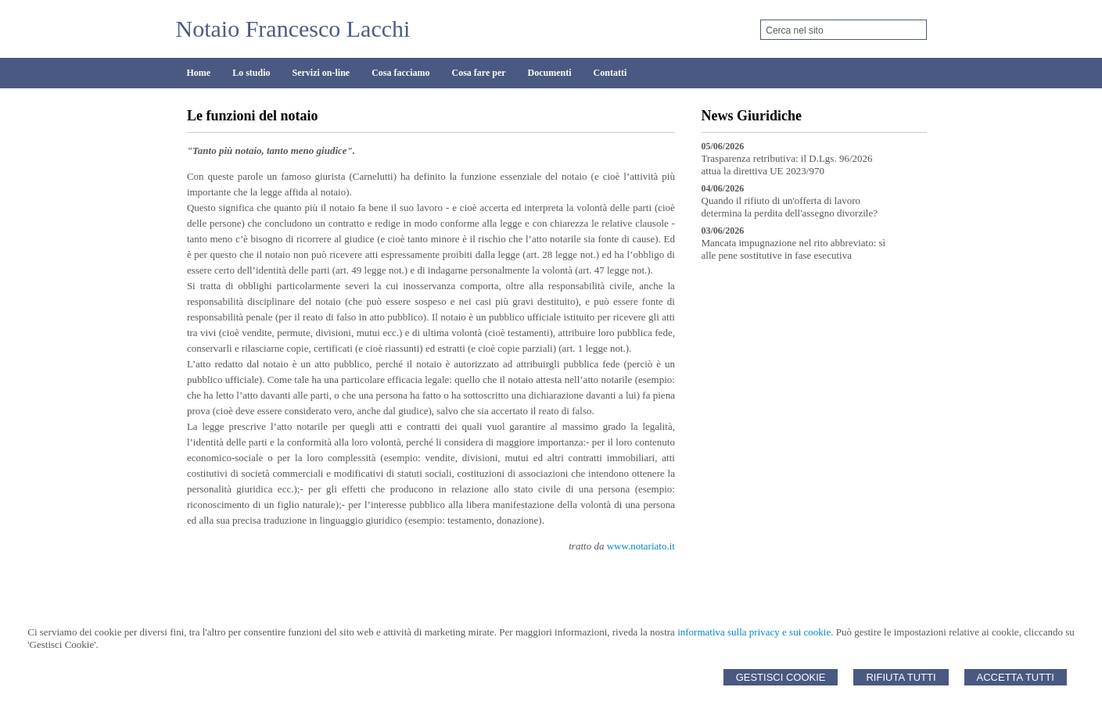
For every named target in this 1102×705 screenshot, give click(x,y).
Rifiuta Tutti (900, 677)
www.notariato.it (641, 546)
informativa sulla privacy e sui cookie (754, 632)
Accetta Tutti (1015, 677)
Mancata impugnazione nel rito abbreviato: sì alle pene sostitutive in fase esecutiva (794, 249)
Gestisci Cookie (781, 677)
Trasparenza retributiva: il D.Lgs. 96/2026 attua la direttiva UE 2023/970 (787, 164)
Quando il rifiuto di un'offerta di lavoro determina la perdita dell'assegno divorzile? (790, 207)
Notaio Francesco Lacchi (293, 28)
